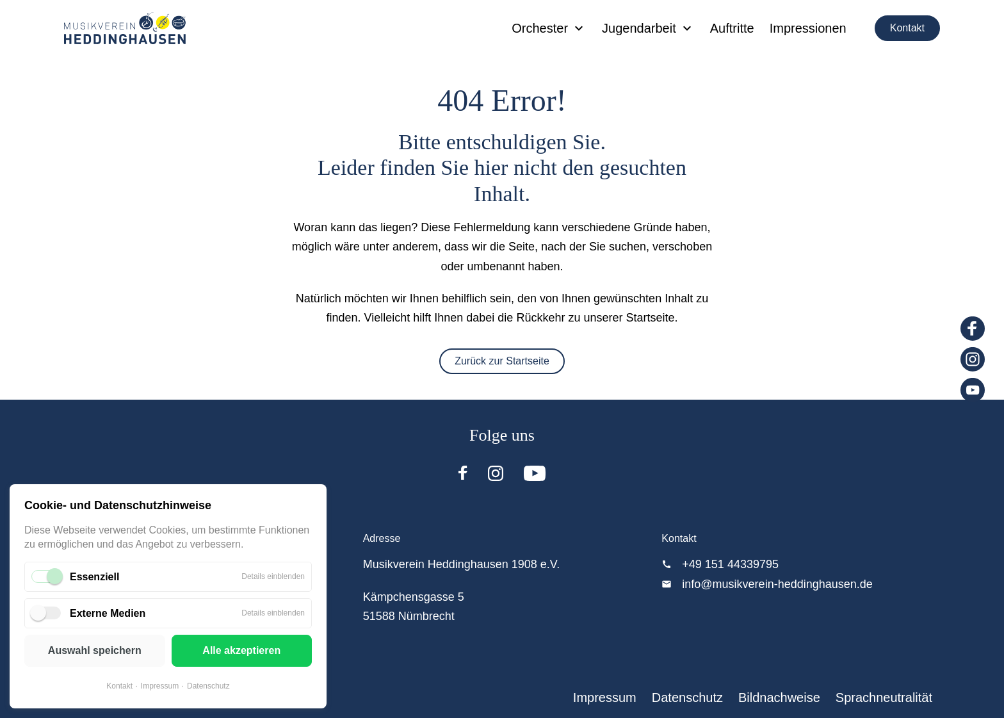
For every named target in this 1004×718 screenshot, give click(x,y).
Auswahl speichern (95, 650)
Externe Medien (107, 613)
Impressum (160, 685)
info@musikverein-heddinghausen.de (777, 584)
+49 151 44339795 (730, 564)
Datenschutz (208, 685)
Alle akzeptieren (241, 650)
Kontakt (907, 27)
